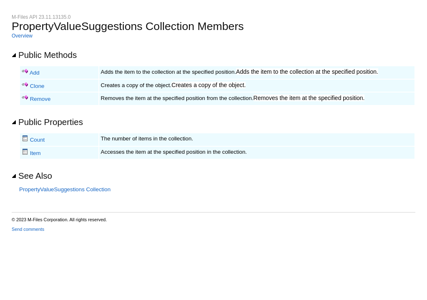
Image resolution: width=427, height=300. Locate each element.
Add (35, 73)
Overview (22, 36)
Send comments (28, 229)
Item (35, 153)
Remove (40, 99)
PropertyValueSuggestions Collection (65, 189)
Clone (37, 86)
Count (37, 140)
